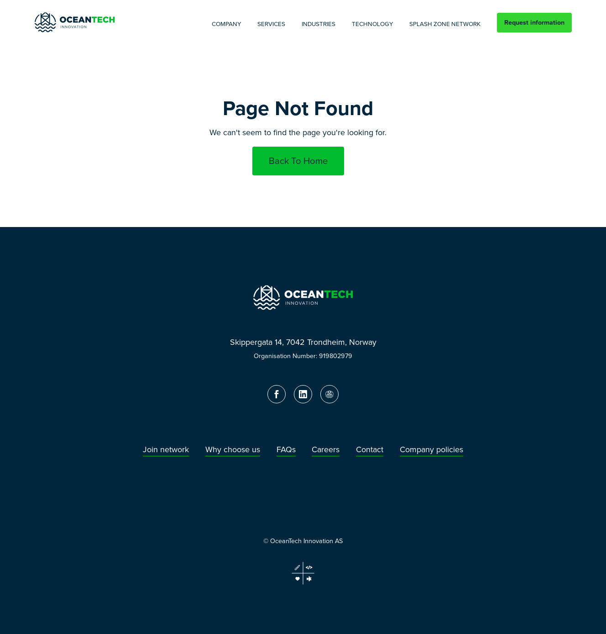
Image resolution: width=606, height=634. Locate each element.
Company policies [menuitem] (431, 449)
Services (271, 24)
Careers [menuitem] (326, 449)
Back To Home (298, 161)
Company (226, 24)
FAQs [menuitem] (286, 449)
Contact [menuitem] (369, 449)
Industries (318, 24)
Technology (372, 24)
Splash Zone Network (445, 24)
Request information (534, 22)
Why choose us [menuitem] (232, 449)
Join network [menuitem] (166, 449)
